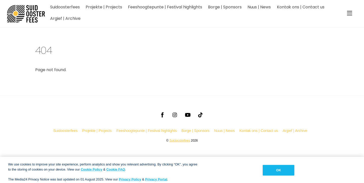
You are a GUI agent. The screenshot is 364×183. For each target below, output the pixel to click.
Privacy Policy (130, 181)
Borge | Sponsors (225, 7)
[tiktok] (200, 114)
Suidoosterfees (65, 7)
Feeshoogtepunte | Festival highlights (165, 7)
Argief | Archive (65, 18)
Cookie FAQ (115, 171)
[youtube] (188, 114)
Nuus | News (259, 7)
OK (278, 172)
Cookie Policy (91, 171)
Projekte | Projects (104, 7)
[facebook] (162, 114)
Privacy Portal (156, 181)
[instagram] (175, 114)
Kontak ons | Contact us (300, 7)
